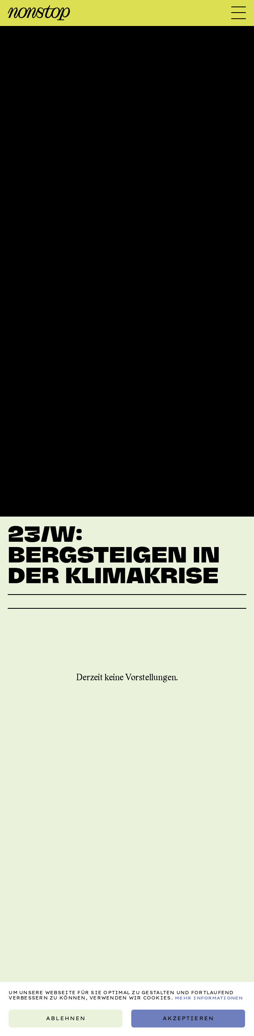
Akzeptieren (188, 1018)
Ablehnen (65, 1018)
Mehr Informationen (209, 998)
